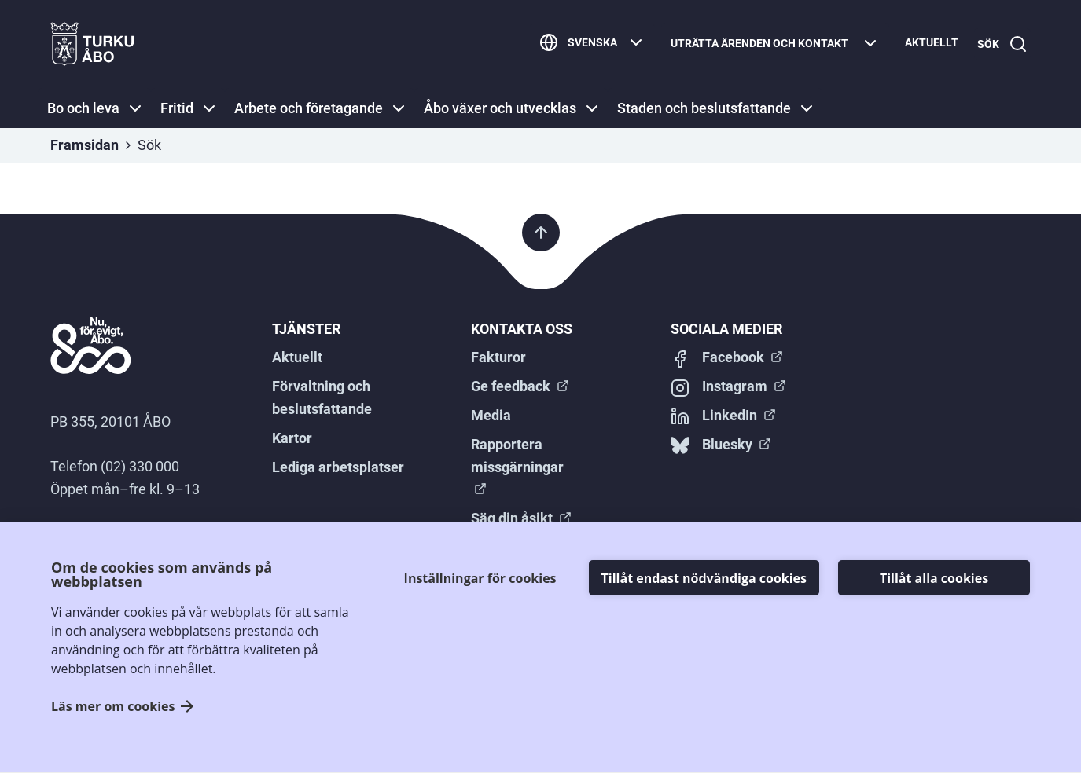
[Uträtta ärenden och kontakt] (769, 44)
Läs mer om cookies (113, 707)
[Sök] (999, 44)
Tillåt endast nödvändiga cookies (704, 578)
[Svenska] (586, 44)
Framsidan (84, 145)
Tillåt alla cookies (934, 578)
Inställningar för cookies (480, 578)
